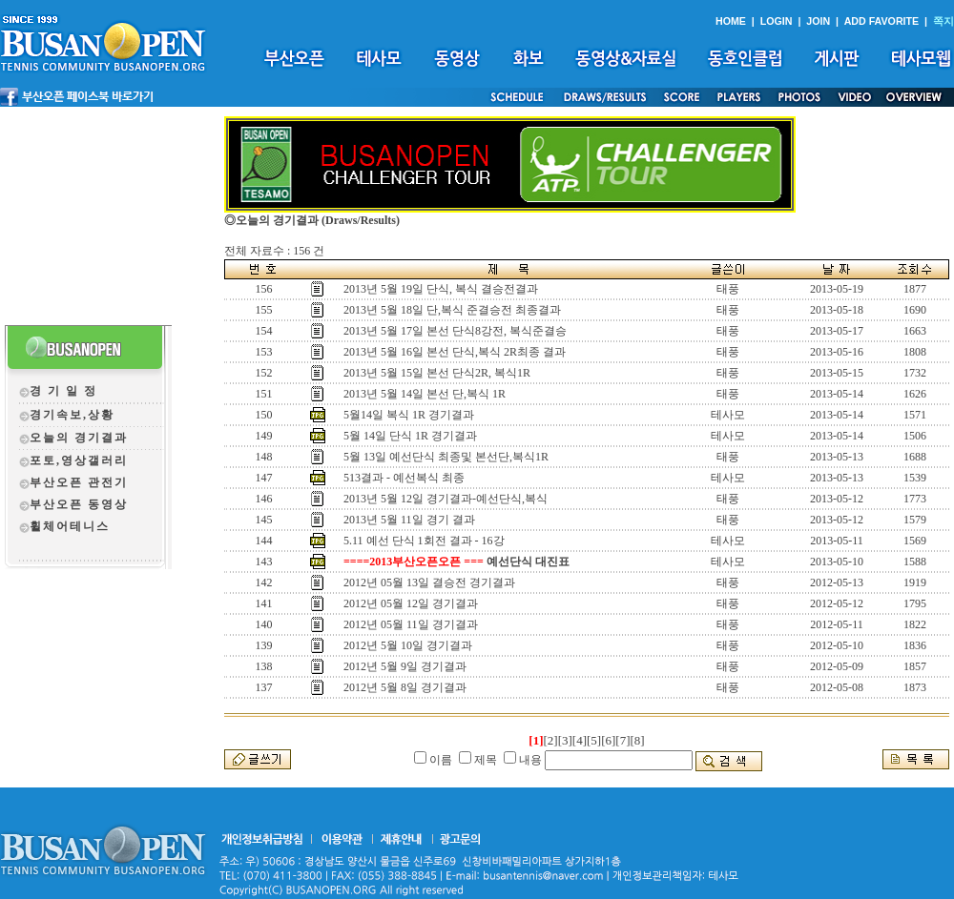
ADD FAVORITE (882, 21)
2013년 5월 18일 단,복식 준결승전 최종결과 (452, 310)
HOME (731, 21)
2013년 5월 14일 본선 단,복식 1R (424, 393)
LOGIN (776, 21)
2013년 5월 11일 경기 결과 (409, 519)
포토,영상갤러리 (79, 460)
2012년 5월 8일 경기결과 (405, 687)
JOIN (818, 21)
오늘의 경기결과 (79, 437)
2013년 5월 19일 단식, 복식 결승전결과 (440, 289)
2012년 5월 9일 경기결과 (405, 666)
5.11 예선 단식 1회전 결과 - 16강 (424, 540)
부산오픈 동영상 (79, 504)
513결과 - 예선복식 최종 (404, 477)
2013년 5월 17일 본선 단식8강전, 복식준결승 (455, 330)
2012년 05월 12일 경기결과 (410, 603)
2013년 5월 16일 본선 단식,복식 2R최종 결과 (454, 351)
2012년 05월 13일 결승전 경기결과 (429, 582)
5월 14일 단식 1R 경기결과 (410, 435)
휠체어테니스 (70, 526)
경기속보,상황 (72, 414)
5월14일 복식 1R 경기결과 (408, 414)
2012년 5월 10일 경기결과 (407, 645)
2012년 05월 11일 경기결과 (410, 624)
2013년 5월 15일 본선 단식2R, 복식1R (436, 372)
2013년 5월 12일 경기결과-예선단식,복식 (445, 498)
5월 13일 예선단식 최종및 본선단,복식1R (446, 456)
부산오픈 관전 (72, 482)
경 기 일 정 (63, 391)
